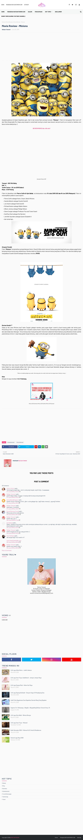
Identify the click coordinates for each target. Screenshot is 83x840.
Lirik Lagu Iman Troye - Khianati (19, 723)
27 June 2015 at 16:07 (13, 509)
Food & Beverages (7, 794)
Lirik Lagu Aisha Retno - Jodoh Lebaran (21, 670)
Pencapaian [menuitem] (38, 11)
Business (5, 788)
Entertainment (11, 442)
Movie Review (9, 22)
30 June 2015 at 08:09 (13, 548)
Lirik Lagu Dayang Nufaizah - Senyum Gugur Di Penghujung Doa (27, 692)
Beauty (4, 783)
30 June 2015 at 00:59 (13, 542)
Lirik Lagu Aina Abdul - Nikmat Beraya (21, 715)
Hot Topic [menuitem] (48, 11)
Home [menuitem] (3, 11)
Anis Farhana (10, 536)
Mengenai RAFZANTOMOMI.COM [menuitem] (16, 11)
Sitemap (26, 4)
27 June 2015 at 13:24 (13, 497)
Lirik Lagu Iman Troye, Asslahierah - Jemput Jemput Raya (26, 677)
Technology (5, 796)
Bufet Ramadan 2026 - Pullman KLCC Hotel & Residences (26, 730)
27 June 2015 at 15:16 (13, 503)
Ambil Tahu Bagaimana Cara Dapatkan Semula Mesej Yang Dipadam (29, 700)
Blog (4, 785)
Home (2, 4)
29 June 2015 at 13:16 (13, 527)
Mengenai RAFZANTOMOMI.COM (14, 4)
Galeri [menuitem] (30, 11)
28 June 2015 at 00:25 (13, 514)
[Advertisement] (42, 47)
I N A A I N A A (10, 488)
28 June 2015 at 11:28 (13, 520)
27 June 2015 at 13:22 (13, 491)
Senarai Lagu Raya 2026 (17, 738)
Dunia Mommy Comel (13, 511)
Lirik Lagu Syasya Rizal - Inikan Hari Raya (21, 685)
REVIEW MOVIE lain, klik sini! (41, 128)
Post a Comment (6, 550)
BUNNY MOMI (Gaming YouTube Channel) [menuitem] (13, 16)
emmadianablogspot (12, 500)
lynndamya (10, 523)
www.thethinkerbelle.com (14, 540)
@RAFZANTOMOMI (14, 837)
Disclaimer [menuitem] (58, 11)
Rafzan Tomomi (6, 29)
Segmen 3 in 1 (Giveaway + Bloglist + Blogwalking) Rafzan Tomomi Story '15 (30, 708)
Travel (4, 799)
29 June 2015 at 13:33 (13, 533)
